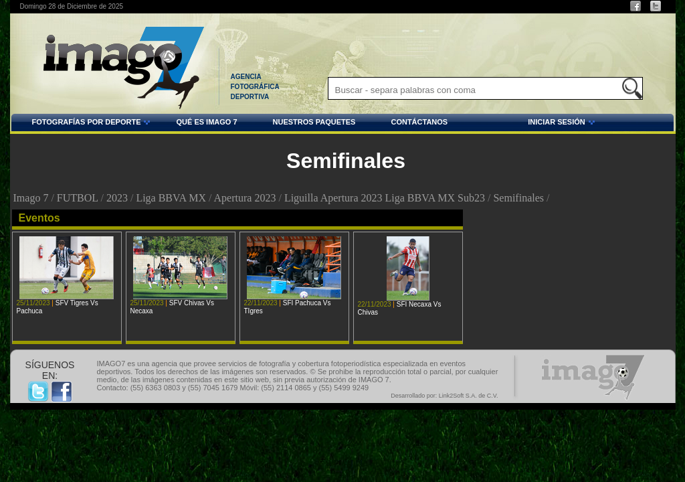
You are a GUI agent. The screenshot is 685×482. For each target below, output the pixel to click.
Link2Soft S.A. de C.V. (468, 395)
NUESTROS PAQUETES (314, 122)
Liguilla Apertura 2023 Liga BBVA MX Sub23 (384, 198)
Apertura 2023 (245, 198)
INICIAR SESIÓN (523, 124)
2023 (117, 198)
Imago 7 (31, 198)
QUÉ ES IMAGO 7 (206, 122)
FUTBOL (77, 198)
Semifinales (518, 198)
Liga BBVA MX (171, 198)
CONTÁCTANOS (419, 122)
